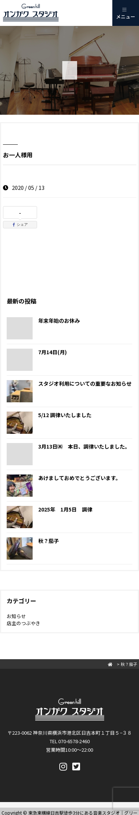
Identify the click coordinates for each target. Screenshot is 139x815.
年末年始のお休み (59, 320)
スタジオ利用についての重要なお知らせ (85, 383)
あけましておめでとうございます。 (79, 478)
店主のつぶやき (23, 623)
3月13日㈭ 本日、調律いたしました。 (84, 446)
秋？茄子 (48, 540)
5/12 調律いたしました (65, 415)
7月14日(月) (52, 352)
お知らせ (16, 616)
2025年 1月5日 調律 (65, 509)
